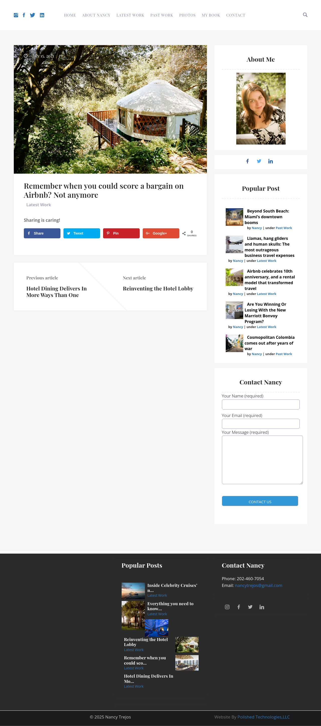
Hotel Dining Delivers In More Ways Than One (56, 291)
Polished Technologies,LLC (263, 717)
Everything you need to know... (170, 606)
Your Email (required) (261, 419)
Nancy (257, 228)
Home (70, 15)
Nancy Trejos (118, 717)
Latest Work (130, 15)
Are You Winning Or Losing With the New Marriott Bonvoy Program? (265, 312)
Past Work (161, 15)
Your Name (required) (261, 400)
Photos (187, 15)
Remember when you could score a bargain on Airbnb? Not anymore (104, 190)
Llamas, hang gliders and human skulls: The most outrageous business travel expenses (269, 247)
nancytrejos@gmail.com (258, 585)
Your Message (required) (261, 459)
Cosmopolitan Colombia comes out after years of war (270, 343)
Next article (134, 277)
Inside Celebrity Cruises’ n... (172, 587)
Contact (235, 15)
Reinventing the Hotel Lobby (158, 288)
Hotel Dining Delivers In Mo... (148, 678)
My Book (211, 15)
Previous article (42, 277)
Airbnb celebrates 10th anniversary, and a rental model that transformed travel (270, 279)
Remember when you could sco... (145, 660)
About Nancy (96, 15)
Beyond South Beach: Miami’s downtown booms (267, 216)
